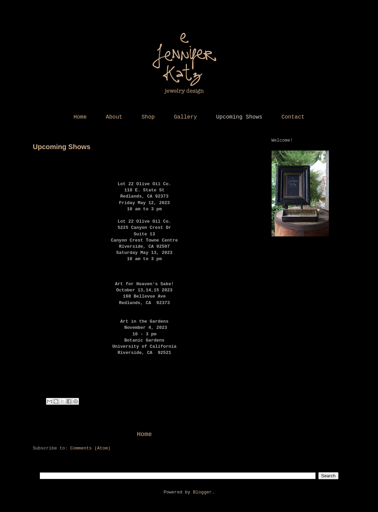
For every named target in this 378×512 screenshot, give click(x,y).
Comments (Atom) (90, 448)
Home (80, 117)
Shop (147, 117)
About (114, 117)
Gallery (185, 117)
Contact (293, 117)
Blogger (202, 492)
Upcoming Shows (239, 117)
